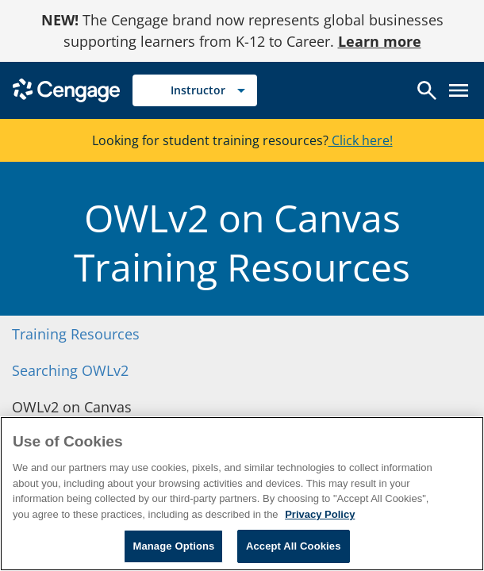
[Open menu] (458, 90)
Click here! (360, 140)
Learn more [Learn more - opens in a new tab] (379, 41)
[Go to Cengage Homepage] (66, 89)
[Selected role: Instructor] (195, 90)
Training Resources (76, 333)
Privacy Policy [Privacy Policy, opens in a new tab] (320, 514)
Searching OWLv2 (70, 370)
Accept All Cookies (293, 546)
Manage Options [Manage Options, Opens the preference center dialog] (173, 546)
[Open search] (427, 90)
